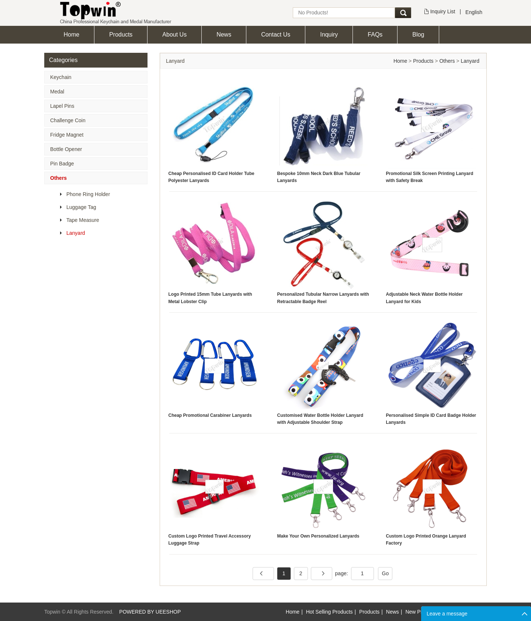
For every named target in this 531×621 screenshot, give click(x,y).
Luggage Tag (81, 207)
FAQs (375, 34)
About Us (174, 34)
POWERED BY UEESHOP (150, 612)
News (223, 34)
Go (385, 573)
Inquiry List (442, 11)
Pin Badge (62, 164)
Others (58, 178)
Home (72, 34)
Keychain (61, 77)
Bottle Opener (66, 149)
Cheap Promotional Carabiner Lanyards (210, 415)
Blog (418, 34)
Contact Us (275, 34)
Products (120, 34)
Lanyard (75, 233)
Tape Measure (82, 220)
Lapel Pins (62, 106)
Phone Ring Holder (88, 194)
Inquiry (329, 34)
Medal (57, 92)
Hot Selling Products (329, 612)
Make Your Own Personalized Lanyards (318, 536)
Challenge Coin (68, 120)
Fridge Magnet (66, 135)
